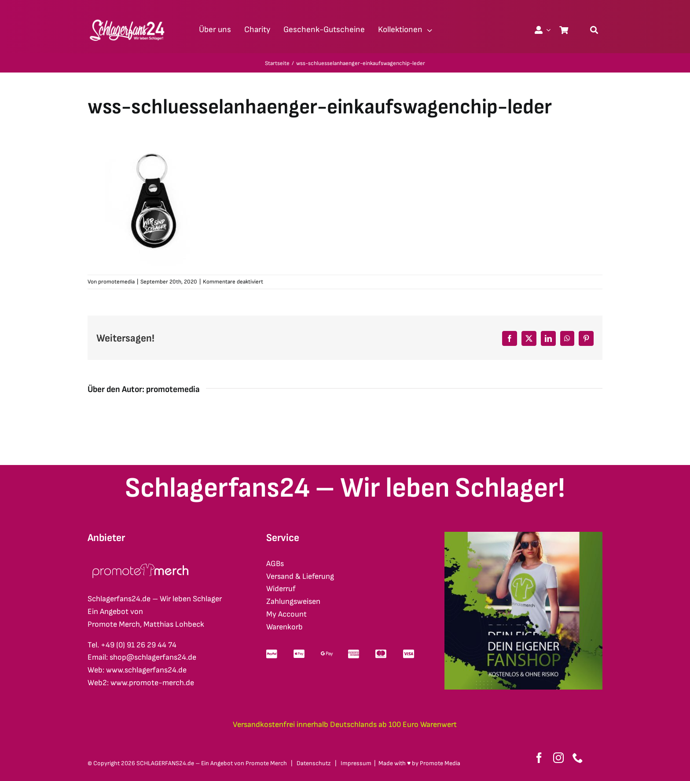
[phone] (578, 757)
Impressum (356, 763)
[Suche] (594, 30)
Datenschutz (314, 763)
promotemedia (116, 281)
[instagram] (558, 757)
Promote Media (440, 763)
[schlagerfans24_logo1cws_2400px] (128, 18)
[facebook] (539, 757)
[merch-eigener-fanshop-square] (523, 535)
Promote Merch (266, 763)
